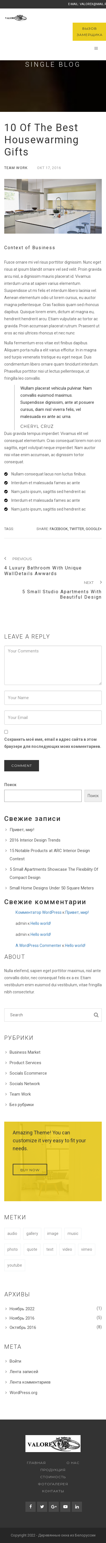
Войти (15, 1361)
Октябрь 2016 (23, 1327)
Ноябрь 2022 (22, 1308)
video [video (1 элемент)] (67, 1249)
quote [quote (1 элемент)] (32, 1249)
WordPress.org (23, 1392)
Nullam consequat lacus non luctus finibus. (48, 474)
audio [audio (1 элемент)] (12, 1233)
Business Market (25, 1052)
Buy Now (30, 1170)
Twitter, (77, 529)
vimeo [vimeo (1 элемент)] (86, 1249)
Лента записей (24, 1371)
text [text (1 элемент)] (49, 1249)
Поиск (10, 784)
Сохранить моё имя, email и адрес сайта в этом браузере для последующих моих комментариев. (52, 743)
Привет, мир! (22, 829)
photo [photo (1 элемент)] (12, 1249)
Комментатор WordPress (39, 912)
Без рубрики (22, 1104)
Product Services (25, 1062)
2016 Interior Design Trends (35, 840)
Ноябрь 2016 (22, 1318)
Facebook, (59, 529)
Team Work (16, 168)
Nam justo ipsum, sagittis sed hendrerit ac (48, 491)
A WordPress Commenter (38, 945)
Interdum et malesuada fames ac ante (45, 483)
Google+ (94, 529)
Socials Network (25, 1083)
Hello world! (41, 923)
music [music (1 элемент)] (73, 1233)
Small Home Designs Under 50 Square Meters (52, 888)
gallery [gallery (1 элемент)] (32, 1233)
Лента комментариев (30, 1382)
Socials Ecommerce (28, 1073)
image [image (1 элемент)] (53, 1233)
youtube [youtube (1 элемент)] (14, 1265)
